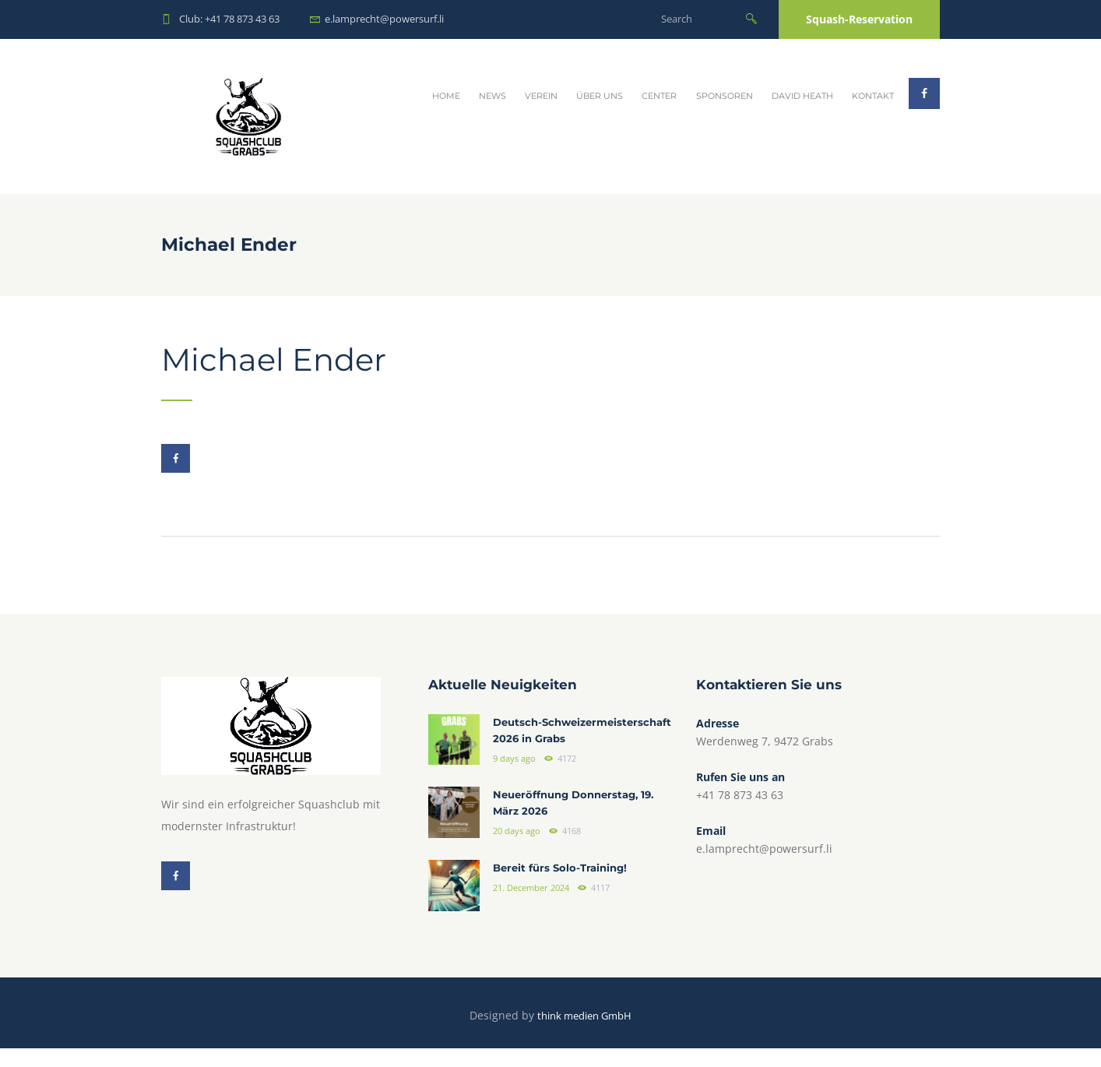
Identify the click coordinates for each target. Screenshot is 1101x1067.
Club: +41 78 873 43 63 (229, 19)
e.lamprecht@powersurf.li (384, 19)
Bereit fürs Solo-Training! (563, 887)
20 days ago (516, 851)
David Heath (802, 95)
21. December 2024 (531, 906)
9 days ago (514, 779)
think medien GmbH (584, 1034)
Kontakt (873, 95)
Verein (541, 95)
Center (659, 95)
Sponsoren (724, 95)
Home (446, 95)
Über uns (599, 95)
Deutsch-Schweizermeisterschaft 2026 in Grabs (577, 742)
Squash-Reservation (859, 19)
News (492, 95)
